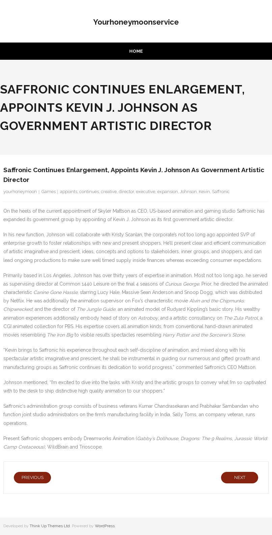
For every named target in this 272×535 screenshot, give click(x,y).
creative (109, 191)
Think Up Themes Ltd (50, 526)
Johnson (188, 191)
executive (145, 191)
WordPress (105, 526)
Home (136, 51)
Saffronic (221, 191)
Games (49, 191)
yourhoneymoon (20, 191)
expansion (167, 191)
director (126, 191)
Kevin (204, 191)
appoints (68, 191)
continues (89, 191)
